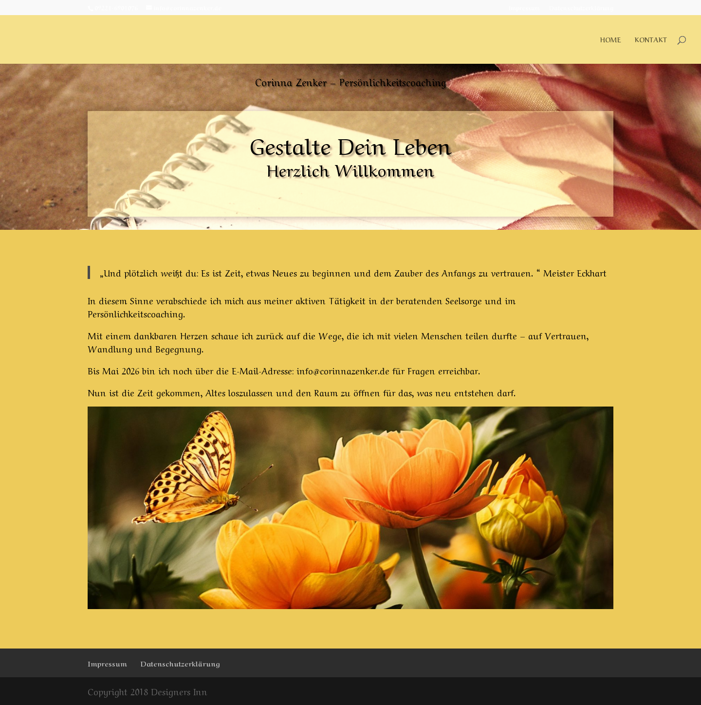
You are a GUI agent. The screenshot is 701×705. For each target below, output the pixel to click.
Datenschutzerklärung (581, 8)
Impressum (524, 8)
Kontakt (651, 40)
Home (610, 40)
